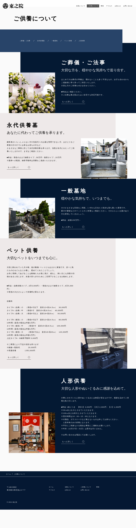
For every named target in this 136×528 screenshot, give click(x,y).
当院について (71, 6)
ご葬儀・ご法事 (21, 40)
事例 (96, 6)
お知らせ (115, 6)
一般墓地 (58, 40)
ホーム (51, 487)
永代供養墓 (41, 40)
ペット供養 (75, 40)
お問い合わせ (126, 6)
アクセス (105, 6)
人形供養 (92, 40)
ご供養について (85, 6)
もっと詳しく (67, 99)
